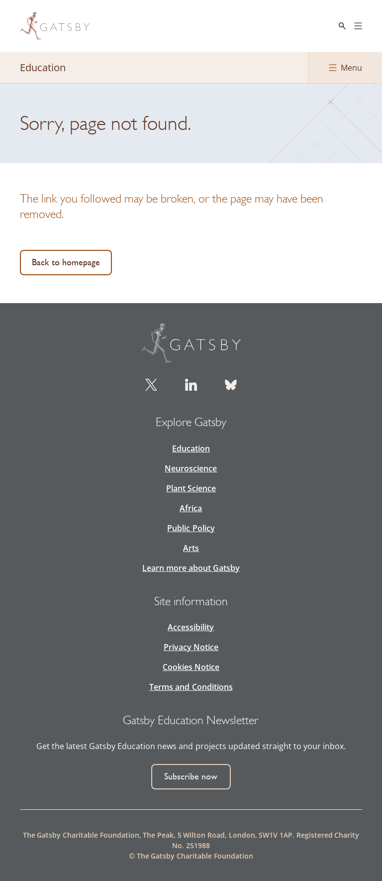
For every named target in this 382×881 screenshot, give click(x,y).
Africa (191, 508)
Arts (191, 548)
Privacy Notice (191, 647)
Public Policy (190, 528)
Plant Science (191, 488)
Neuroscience (191, 468)
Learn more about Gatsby (191, 567)
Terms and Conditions (190, 686)
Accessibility (191, 627)
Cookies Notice (191, 666)
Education (191, 448)
